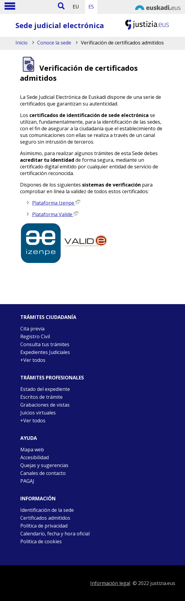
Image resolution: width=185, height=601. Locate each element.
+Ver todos (32, 360)
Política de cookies (41, 541)
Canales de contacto (43, 473)
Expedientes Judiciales (45, 352)
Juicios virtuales (38, 412)
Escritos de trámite (41, 397)
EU (76, 6)
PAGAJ (27, 481)
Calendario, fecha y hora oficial (55, 533)
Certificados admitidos (45, 518)
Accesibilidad (34, 457)
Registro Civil (35, 336)
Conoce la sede (54, 42)
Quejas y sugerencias (44, 465)
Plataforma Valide (55, 214)
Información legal (110, 583)
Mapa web (32, 449)
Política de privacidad (44, 525)
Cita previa (32, 328)
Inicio (21, 42)
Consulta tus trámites (44, 344)
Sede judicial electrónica (59, 25)
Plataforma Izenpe (56, 203)
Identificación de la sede (47, 510)
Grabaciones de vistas (45, 404)
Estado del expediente (45, 389)
